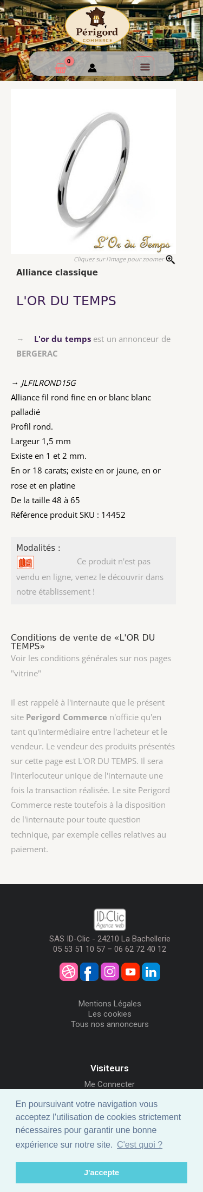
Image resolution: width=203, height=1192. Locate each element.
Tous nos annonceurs (110, 1024)
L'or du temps (62, 338)
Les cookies (110, 1014)
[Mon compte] (92, 69)
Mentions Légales (109, 1004)
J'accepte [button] (101, 1172)
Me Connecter (109, 1084)
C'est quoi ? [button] (139, 1144)
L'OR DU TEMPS (66, 300)
